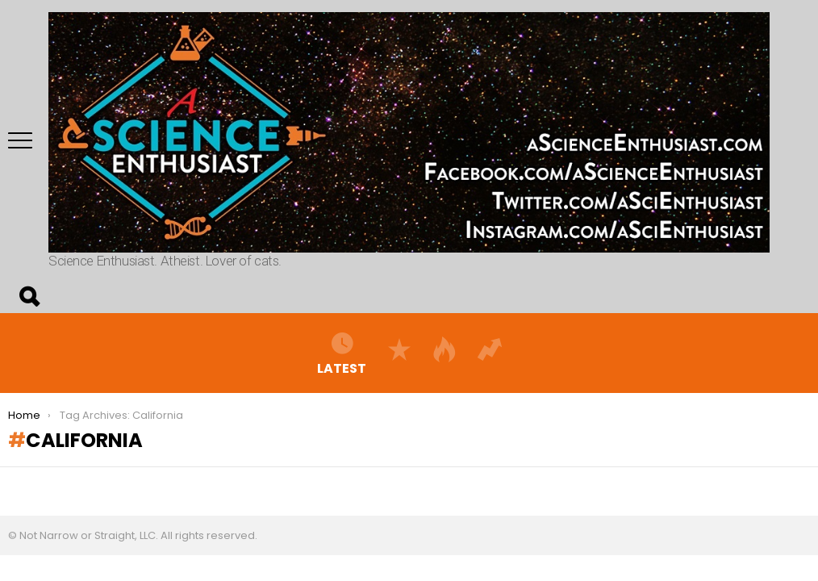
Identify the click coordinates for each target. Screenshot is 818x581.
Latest (341, 352)
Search (28, 297)
